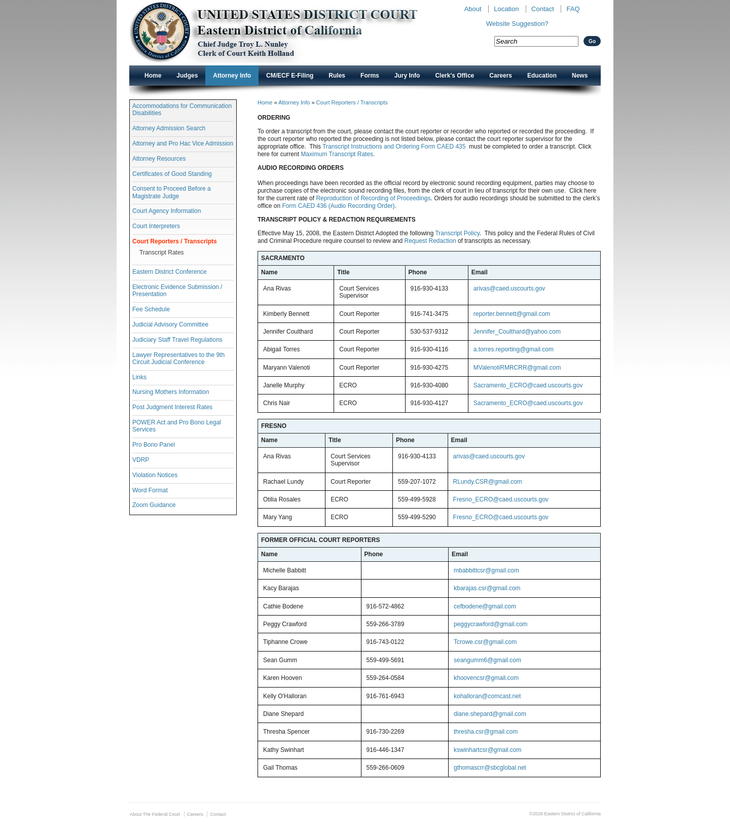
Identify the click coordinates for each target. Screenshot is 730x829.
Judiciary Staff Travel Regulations (177, 339)
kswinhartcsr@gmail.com (488, 749)
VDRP (140, 459)
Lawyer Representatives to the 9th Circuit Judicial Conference (178, 358)
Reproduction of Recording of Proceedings (373, 198)
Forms (369, 75)
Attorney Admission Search (168, 128)
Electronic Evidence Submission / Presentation (177, 290)
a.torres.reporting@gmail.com (513, 349)
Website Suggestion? (517, 23)
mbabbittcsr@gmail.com (486, 570)
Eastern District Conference (169, 271)
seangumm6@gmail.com (487, 660)
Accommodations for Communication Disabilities (182, 109)
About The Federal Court (155, 814)
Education (542, 75)
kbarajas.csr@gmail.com (487, 588)
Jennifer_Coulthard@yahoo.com (517, 331)
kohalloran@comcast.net (487, 696)
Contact (542, 9)
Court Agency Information (166, 210)
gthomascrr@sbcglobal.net (490, 767)
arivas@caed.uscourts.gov (509, 288)
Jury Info (407, 75)
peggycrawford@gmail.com (491, 624)
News (580, 75)
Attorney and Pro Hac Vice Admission (182, 143)
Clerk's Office (454, 75)
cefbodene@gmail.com (485, 606)
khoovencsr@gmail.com (486, 677)
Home (152, 75)
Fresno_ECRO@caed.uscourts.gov (501, 499)
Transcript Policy (457, 233)
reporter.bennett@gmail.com (512, 313)
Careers (500, 75)
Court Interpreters (156, 226)
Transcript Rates (161, 252)
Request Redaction (430, 240)
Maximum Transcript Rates (337, 154)
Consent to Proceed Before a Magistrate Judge (171, 192)
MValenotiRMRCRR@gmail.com (517, 367)
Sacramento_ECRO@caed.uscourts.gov (528, 385)
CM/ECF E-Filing (289, 75)
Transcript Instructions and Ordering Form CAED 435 (393, 146)
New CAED (289, 33)
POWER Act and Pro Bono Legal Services (176, 426)
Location (506, 9)
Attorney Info (232, 75)
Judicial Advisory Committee (170, 324)
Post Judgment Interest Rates (172, 407)
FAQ (572, 9)
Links (139, 377)
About (473, 9)
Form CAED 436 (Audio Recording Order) (338, 205)
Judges (187, 75)
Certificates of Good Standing (172, 173)
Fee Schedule (151, 309)
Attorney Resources (159, 158)
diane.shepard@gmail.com (490, 713)
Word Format (150, 490)
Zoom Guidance (153, 505)
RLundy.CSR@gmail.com (487, 481)
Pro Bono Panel (153, 444)
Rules (336, 75)
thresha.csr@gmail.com (486, 731)
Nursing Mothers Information (170, 391)
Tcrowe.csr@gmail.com (485, 641)
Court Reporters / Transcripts (174, 241)
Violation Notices (154, 475)
